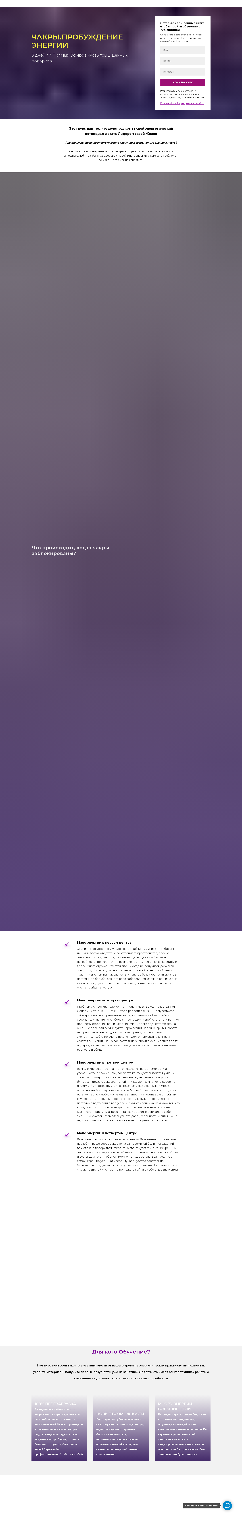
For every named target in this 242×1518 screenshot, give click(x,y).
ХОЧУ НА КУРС (183, 82)
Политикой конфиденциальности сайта (182, 103)
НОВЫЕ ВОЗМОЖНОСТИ (120, 1434)
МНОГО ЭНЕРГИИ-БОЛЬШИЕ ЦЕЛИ (182, 1429)
